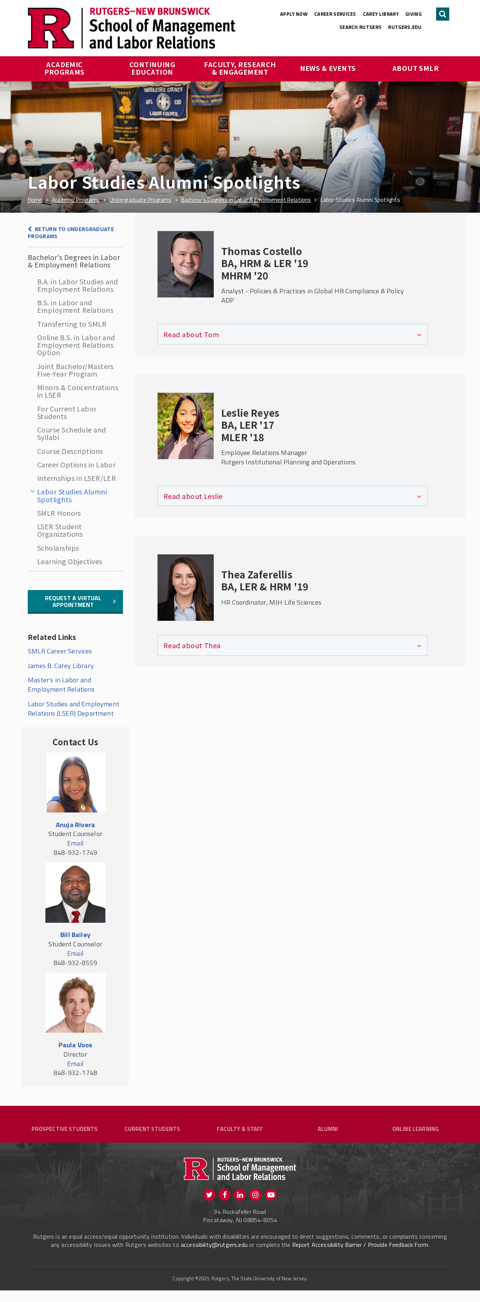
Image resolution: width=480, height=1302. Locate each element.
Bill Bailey (75, 935)
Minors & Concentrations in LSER (77, 390)
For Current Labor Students (67, 412)
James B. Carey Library (61, 666)
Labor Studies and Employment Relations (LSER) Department (73, 708)
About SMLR (415, 68)
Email (75, 843)
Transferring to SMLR (71, 324)
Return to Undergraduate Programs (71, 232)
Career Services (335, 14)
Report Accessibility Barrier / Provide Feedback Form (360, 1256)
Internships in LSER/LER (76, 478)
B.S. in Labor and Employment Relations (75, 306)
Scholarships (58, 548)
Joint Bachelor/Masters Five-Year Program (75, 369)
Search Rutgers (360, 27)
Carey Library (381, 14)
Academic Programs (64, 68)
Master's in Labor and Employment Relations (61, 684)
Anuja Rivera (75, 825)
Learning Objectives (69, 561)
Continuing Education (153, 68)
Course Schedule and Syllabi (71, 433)
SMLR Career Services (61, 651)
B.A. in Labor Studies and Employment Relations (77, 285)
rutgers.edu (405, 27)
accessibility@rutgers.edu (214, 1256)
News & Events (328, 68)
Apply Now (294, 14)
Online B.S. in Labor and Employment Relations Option (76, 344)
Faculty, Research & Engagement (241, 68)
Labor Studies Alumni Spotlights (72, 495)
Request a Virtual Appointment (73, 601)
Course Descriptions (70, 451)
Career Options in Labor (76, 464)
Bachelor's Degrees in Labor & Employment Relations (74, 260)
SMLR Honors (59, 513)
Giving (413, 14)
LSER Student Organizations (60, 530)
